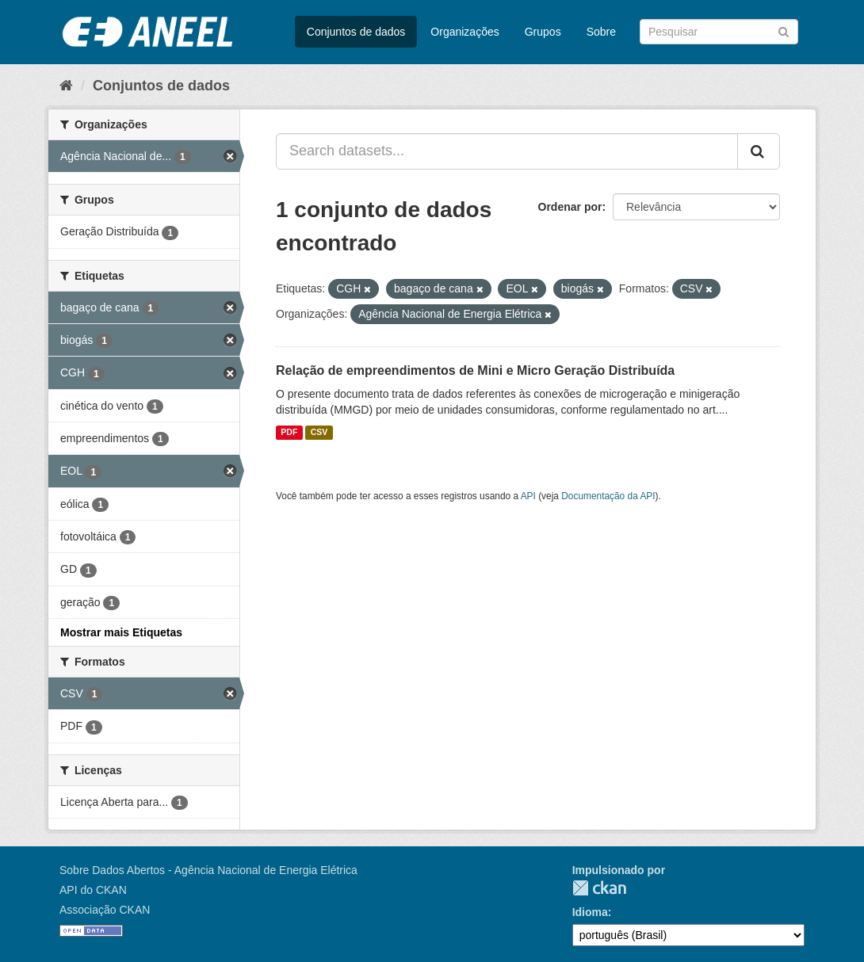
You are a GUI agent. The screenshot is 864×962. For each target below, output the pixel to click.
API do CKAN (93, 890)
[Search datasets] (719, 31)
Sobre (601, 31)
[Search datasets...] (507, 151)
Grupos (543, 31)
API (528, 496)
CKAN (599, 888)
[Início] (66, 86)
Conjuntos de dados (356, 31)
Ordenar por (570, 206)
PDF (289, 432)
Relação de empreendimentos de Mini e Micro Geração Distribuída (475, 370)
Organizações (464, 31)
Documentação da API (608, 496)
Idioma (590, 912)
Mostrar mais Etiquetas (121, 632)
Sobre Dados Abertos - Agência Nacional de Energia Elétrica (208, 870)
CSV (319, 432)
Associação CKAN (104, 909)
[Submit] (783, 30)
